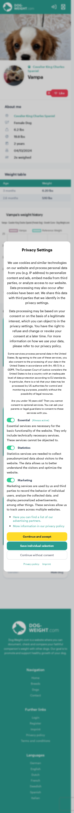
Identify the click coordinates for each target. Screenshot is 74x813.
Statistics (24, 447)
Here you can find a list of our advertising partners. (33, 518)
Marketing (25, 480)
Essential (33, 420)
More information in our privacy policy (38, 526)
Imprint (46, 563)
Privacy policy (31, 563)
